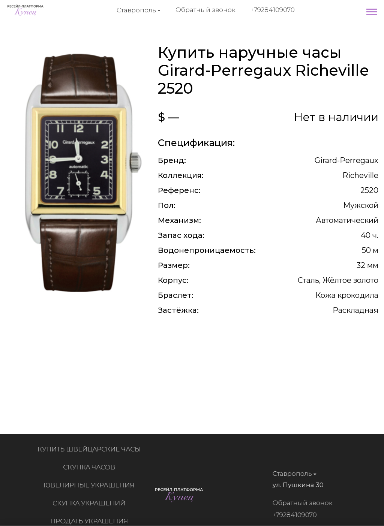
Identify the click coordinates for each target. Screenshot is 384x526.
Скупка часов (91, 467)
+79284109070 (272, 9)
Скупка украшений (91, 503)
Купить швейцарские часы (91, 449)
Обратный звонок (206, 9)
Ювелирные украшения (91, 485)
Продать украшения (91, 521)
